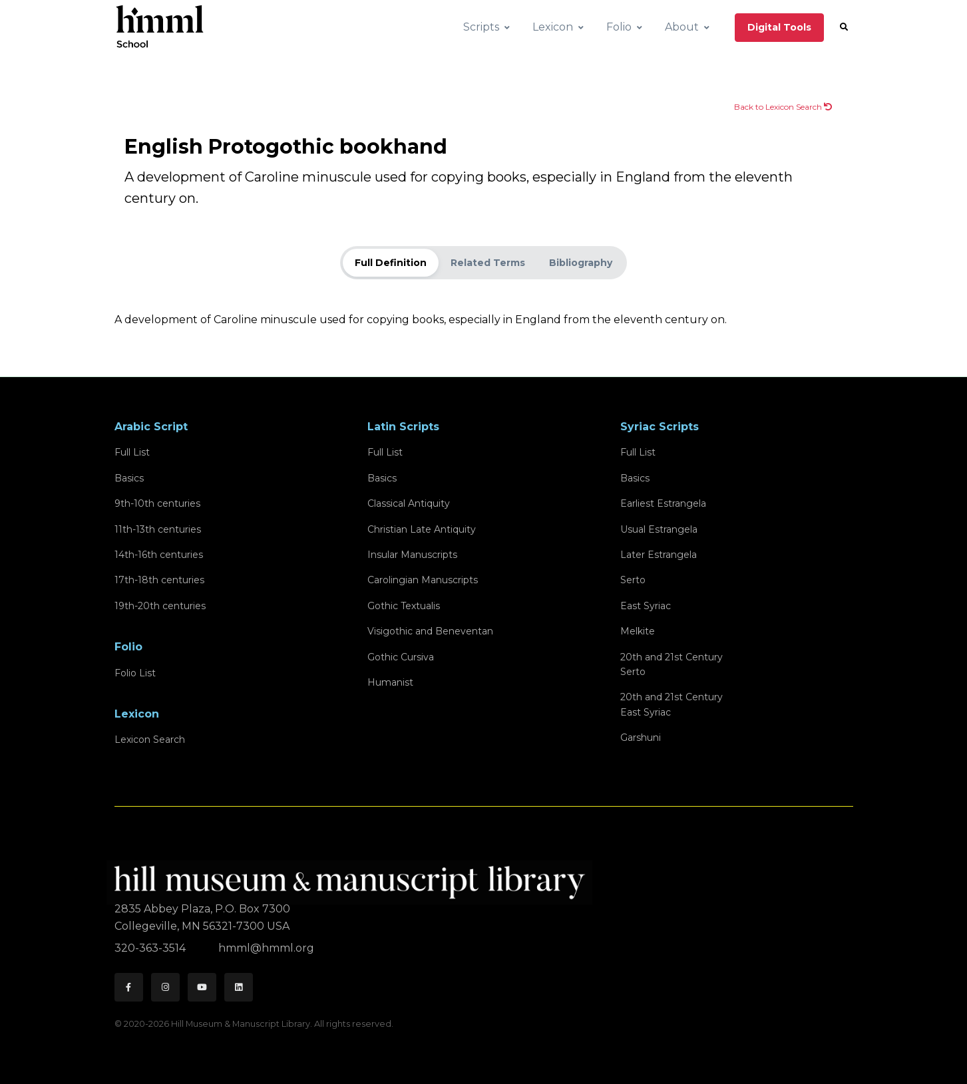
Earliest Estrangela (663, 503)
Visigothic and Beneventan (430, 631)
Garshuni (640, 738)
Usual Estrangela (658, 529)
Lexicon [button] (552, 27)
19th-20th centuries (160, 606)
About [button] (682, 27)
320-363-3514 (151, 948)
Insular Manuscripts (412, 555)
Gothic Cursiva (400, 657)
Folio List (135, 673)
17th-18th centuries (159, 580)
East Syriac (645, 606)
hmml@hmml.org (266, 948)
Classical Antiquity (408, 503)
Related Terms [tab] (488, 263)
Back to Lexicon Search (783, 107)
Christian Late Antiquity (421, 529)
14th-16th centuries (158, 555)
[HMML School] (159, 27)
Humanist (390, 682)
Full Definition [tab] (391, 263)
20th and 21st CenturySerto (671, 664)
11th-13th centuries (157, 529)
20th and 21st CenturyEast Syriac (671, 704)
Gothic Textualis (403, 606)
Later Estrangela (658, 555)
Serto (633, 580)
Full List (132, 452)
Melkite (637, 631)
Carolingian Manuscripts (422, 580)
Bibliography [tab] (580, 263)
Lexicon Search (149, 739)
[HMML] (353, 877)
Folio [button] (619, 27)
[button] (844, 27)
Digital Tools (779, 27)
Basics (129, 478)
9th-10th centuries (157, 503)
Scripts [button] (481, 27)
